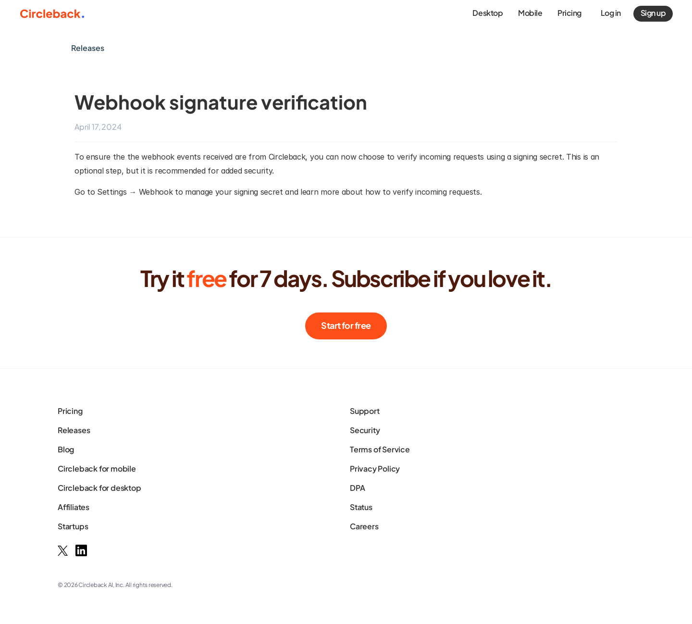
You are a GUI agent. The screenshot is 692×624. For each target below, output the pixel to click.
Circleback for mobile (97, 468)
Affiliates (73, 507)
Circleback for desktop (99, 488)
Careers (364, 526)
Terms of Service (380, 449)
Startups (73, 526)
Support (365, 411)
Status (361, 507)
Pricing (70, 411)
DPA (357, 488)
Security (365, 430)
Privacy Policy (375, 468)
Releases (74, 430)
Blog (66, 449)
